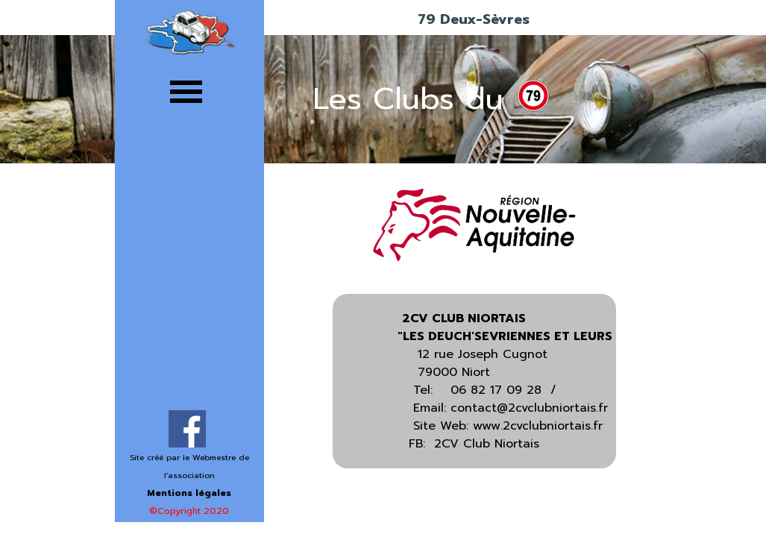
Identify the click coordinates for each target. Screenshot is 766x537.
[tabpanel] (189, 483)
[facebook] (187, 429)
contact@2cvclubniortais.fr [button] (529, 408)
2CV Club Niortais (486, 444)
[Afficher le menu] (186, 91)
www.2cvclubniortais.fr (538, 426)
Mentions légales (189, 493)
